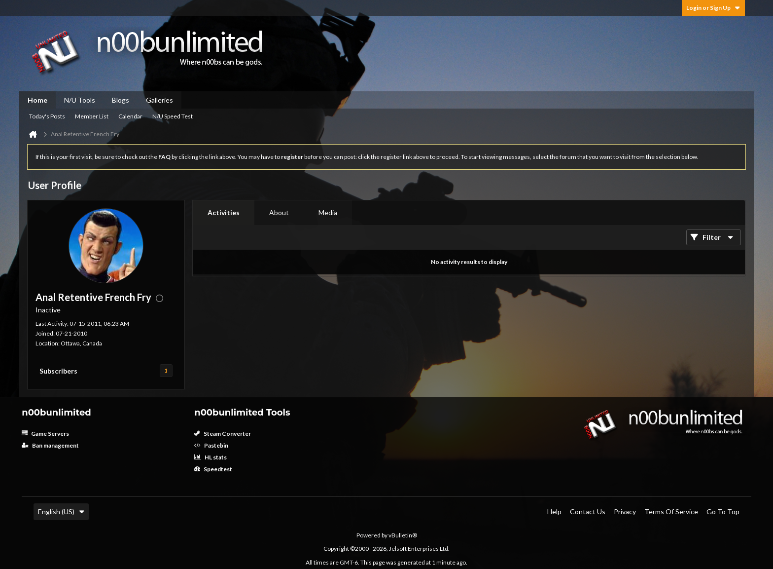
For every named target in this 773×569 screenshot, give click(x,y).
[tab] (223, 212)
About (279, 212)
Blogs (120, 100)
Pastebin (211, 445)
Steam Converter (222, 433)
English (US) (61, 511)
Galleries (159, 100)
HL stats (210, 457)
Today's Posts (47, 116)
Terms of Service (671, 511)
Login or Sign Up (713, 7)
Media (327, 212)
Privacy (625, 511)
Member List (91, 116)
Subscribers (58, 371)
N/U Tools (79, 100)
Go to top (722, 511)
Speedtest (213, 469)
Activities (224, 212)
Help (554, 511)
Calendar (130, 116)
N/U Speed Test (172, 116)
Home (37, 100)
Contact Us (587, 511)
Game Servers (45, 433)
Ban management (50, 445)
